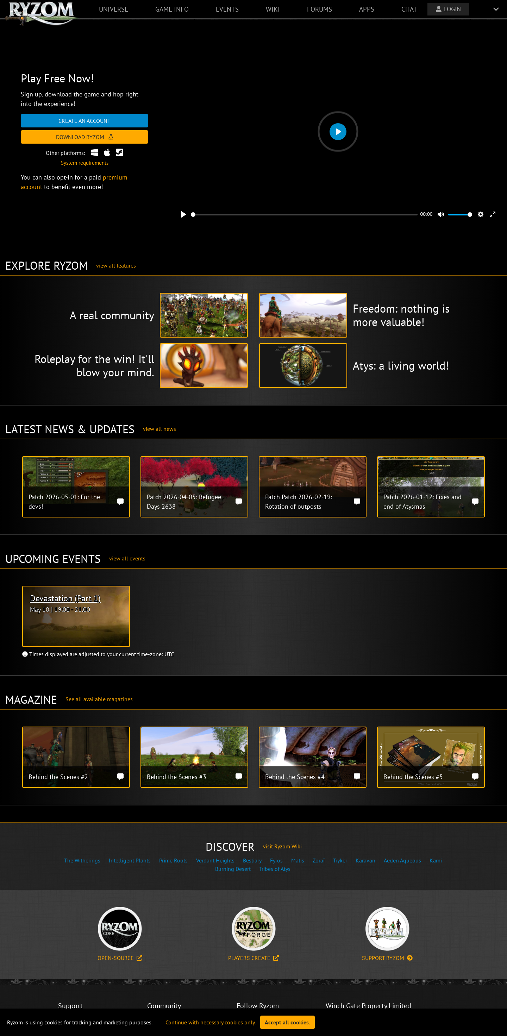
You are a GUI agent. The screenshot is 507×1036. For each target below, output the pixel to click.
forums (319, 9)
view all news (159, 428)
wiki (273, 9)
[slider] (304, 214)
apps (366, 9)
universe (113, 9)
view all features (116, 265)
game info (172, 9)
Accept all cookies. (287, 1022)
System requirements (84, 162)
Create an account (84, 120)
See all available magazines (99, 699)
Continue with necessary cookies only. (210, 1022)
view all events (127, 558)
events (227, 9)
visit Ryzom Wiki (282, 846)
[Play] (183, 214)
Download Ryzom (84, 136)
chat (409, 9)
